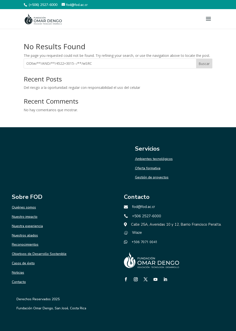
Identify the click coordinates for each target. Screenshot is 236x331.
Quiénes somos (24, 207)
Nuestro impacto (24, 216)
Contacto (19, 282)
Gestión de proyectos (152, 177)
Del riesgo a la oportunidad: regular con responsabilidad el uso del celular (82, 87)
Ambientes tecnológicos (154, 159)
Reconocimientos (25, 244)
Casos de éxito (23, 263)
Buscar (204, 63)
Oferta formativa (147, 168)
